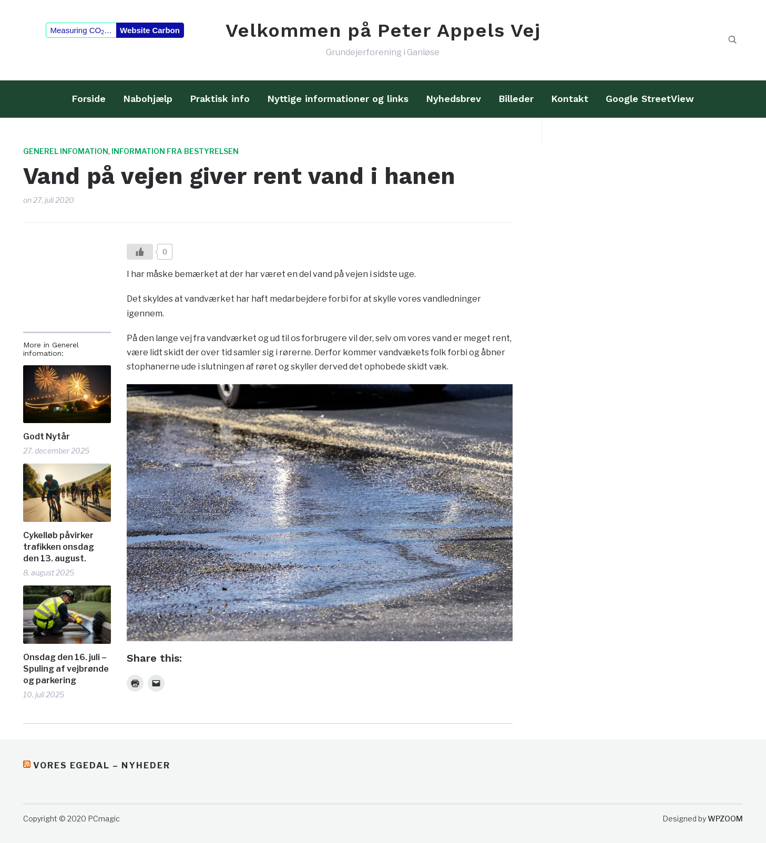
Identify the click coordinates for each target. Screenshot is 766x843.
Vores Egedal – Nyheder (101, 765)
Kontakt (569, 98)
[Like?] (140, 252)
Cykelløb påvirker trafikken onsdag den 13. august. (58, 547)
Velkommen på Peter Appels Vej (383, 30)
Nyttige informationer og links (337, 98)
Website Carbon (150, 30)
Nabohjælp (147, 98)
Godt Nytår (46, 436)
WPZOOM (725, 818)
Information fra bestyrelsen (175, 151)
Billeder (516, 98)
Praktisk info (220, 98)
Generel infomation (65, 151)
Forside (89, 98)
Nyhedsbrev (453, 98)
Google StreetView (650, 98)
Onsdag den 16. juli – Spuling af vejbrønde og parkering (66, 669)
